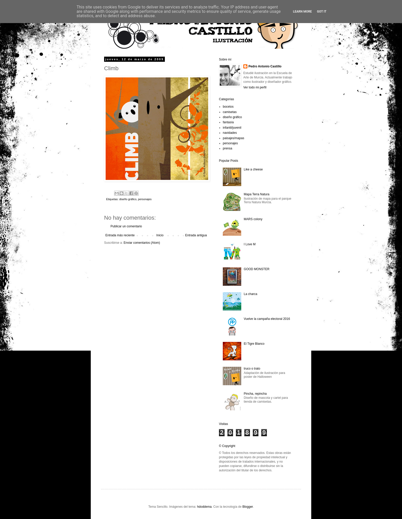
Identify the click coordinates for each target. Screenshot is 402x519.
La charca (250, 294)
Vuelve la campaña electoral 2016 (267, 319)
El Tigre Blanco (254, 343)
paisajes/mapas (233, 138)
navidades (230, 133)
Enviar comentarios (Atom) (142, 243)
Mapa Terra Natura (256, 194)
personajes (145, 199)
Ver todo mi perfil (254, 87)
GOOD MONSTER (256, 269)
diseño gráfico (127, 199)
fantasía (228, 122)
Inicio (160, 235)
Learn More (302, 11)
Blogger (247, 506)
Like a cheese (253, 169)
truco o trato (252, 368)
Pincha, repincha (255, 393)
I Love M (250, 244)
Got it (321, 11)
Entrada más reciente (120, 235)
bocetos (228, 106)
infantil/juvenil (232, 127)
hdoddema (204, 506)
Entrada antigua (196, 235)
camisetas (230, 112)
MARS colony (253, 219)
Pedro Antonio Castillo (265, 66)
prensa (227, 148)
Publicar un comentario (126, 226)
